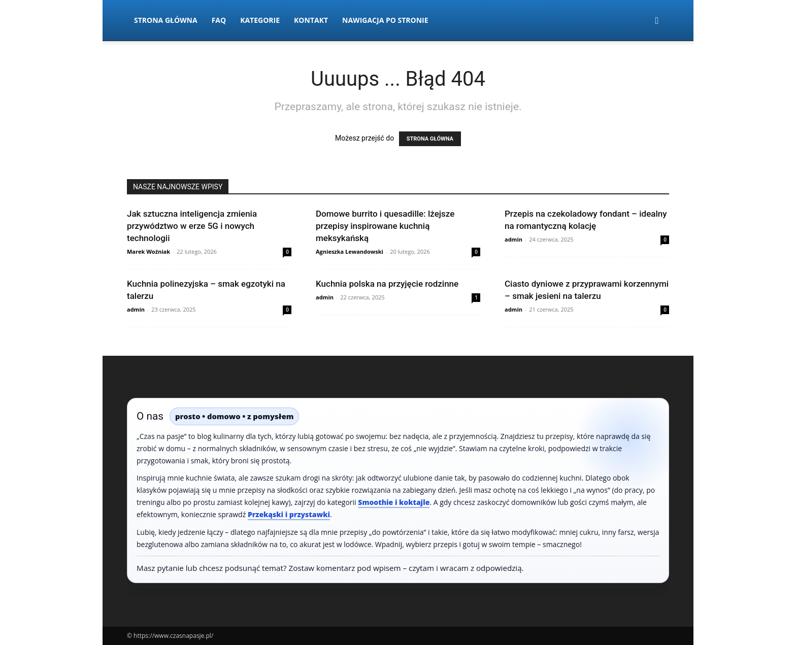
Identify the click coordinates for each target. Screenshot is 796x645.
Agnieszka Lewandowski (349, 251)
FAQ (219, 20)
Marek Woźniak (148, 251)
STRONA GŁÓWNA (430, 138)
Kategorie (260, 20)
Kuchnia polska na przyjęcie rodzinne (387, 284)
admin (513, 239)
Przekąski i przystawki (289, 514)
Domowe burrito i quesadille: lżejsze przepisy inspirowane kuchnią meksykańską (385, 226)
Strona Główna (165, 20)
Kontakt (311, 20)
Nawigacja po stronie (385, 20)
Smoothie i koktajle (393, 502)
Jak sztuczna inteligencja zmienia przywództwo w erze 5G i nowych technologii (192, 226)
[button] (657, 21)
